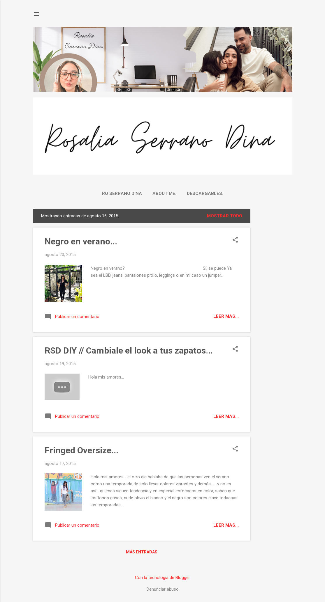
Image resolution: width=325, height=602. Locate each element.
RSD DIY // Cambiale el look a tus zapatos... (129, 350)
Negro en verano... (81, 241)
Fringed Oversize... (81, 450)
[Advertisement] (273, 296)
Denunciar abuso (163, 589)
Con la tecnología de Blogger (162, 577)
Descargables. (205, 193)
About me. (164, 193)
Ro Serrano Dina (122, 193)
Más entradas (141, 552)
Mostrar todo (224, 216)
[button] (235, 240)
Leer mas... (226, 316)
